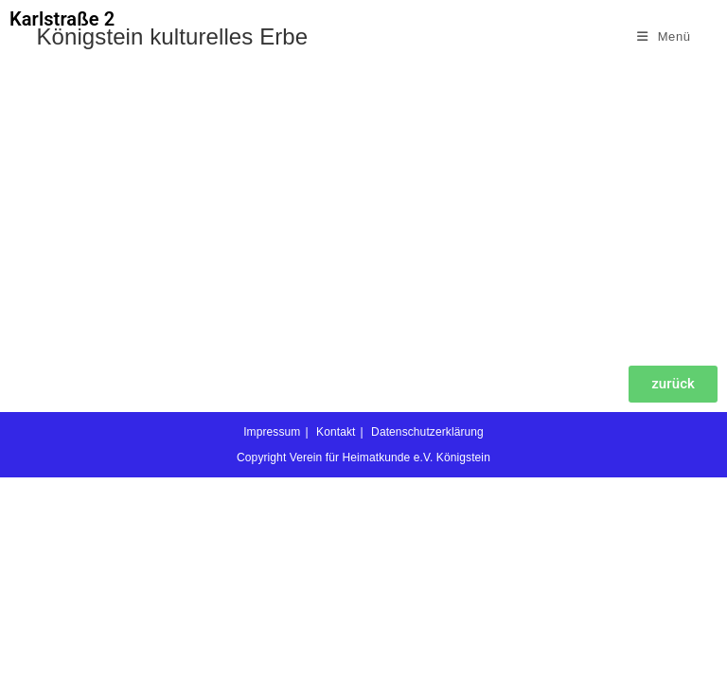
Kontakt (335, 636)
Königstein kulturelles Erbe (172, 36)
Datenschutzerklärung (427, 636)
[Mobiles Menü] (664, 36)
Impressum (271, 636)
